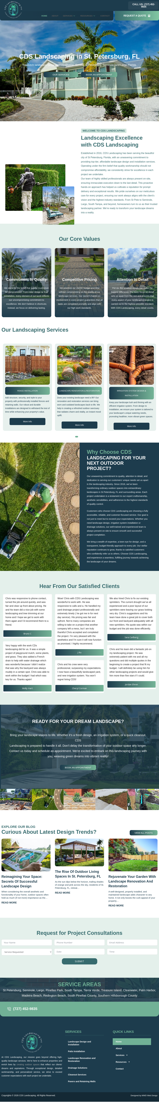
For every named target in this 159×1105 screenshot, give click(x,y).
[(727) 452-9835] (9, 1008)
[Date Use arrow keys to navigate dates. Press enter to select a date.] (79, 951)
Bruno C (27, 633)
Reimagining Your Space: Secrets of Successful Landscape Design (21, 881)
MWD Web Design (150, 1095)
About (50, 15)
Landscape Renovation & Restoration (130, 390)
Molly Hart (27, 688)
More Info (27, 425)
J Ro (79, 652)
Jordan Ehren (131, 684)
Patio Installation (27, 390)
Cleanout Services (77, 1074)
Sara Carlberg (131, 637)
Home (38, 15)
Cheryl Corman (79, 688)
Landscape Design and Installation (80, 1042)
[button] (76, 436)
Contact (104, 15)
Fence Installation (79, 390)
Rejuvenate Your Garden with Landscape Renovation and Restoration (131, 881)
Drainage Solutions (78, 1067)
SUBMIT (79, 961)
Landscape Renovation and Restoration (82, 1059)
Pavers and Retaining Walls (82, 1081)
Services (65, 15)
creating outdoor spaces (28, 1064)
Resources (85, 15)
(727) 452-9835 (27, 1008)
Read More (9, 902)
